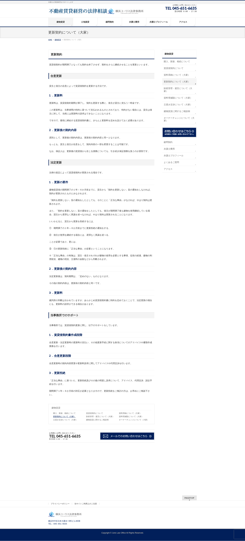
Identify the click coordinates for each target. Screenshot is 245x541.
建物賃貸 (56, 408)
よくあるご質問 (171, 162)
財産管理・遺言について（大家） (100, 417)
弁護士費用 (169, 149)
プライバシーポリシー (60, 460)
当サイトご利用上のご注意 (85, 460)
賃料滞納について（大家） (130, 413)
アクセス (168, 169)
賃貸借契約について (94, 413)
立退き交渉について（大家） (65, 420)
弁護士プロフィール (173, 155)
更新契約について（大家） (64, 417)
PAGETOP (189, 454)
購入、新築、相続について (64, 413)
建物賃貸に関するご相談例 (97, 420)
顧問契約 (168, 142)
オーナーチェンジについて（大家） (134, 420)
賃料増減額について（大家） (131, 417)
